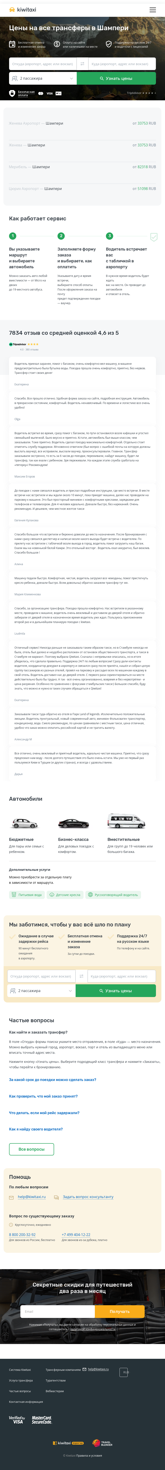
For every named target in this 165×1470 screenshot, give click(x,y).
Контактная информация (26, 1402)
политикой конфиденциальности (92, 1329)
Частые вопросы (20, 1391)
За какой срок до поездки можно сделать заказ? (52, 1080)
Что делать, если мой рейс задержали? (44, 1113)
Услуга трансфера (21, 1380)
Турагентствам (56, 1380)
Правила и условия (89, 1456)
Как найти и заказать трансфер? (38, 1032)
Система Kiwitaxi (20, 1370)
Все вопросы (32, 1149)
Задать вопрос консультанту (88, 1196)
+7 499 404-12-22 (76, 1234)
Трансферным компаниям (63, 1370)
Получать (120, 1311)
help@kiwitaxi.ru (32, 1196)
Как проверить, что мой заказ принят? (43, 1096)
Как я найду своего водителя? (36, 1129)
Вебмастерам (55, 1391)
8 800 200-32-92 (22, 1234)
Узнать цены (116, 78)
